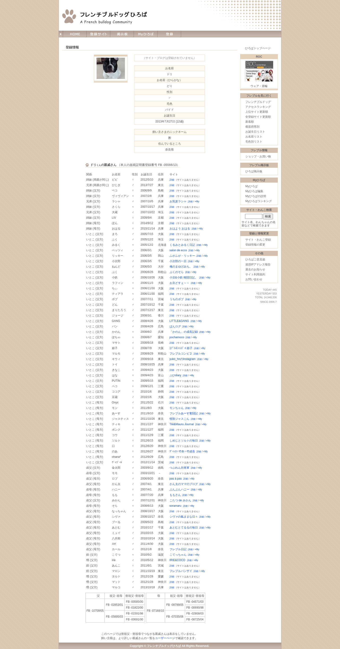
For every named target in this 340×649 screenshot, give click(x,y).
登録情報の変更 (255, 244)
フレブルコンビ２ (181, 353)
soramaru (176, 505)
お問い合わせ (253, 279)
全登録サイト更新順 (258, 116)
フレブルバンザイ (181, 571)
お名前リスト (253, 136)
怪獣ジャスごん (179, 418)
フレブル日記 (178, 549)
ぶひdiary (175, 375)
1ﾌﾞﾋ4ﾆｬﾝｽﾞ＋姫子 (181, 348)
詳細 (172, 179)
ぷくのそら (177, 272)
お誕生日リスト (255, 131)
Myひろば (251, 186)
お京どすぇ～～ (179, 283)
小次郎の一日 (178, 261)
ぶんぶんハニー (179, 489)
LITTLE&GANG (179, 321)
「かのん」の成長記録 (184, 331)
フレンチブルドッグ (258, 102)
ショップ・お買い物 (258, 156)
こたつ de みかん (180, 500)
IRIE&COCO (177, 560)
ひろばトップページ (258, 48)
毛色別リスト (253, 141)
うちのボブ (177, 299)
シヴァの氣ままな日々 (184, 516)
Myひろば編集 (254, 191)
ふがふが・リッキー (182, 255)
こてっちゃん (178, 554)
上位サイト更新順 (256, 111)
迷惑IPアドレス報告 (258, 264)
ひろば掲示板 (253, 171)
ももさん (175, 495)
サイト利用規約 (255, 274)
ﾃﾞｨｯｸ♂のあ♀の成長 (182, 451)
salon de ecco (178, 250)
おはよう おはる (180, 228)
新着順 (249, 121)
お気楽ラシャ (178, 201)
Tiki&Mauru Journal (182, 424)
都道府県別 (252, 126)
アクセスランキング (258, 106)
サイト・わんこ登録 (258, 239)
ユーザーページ (165, 638)
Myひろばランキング (258, 201)
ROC (259, 56)
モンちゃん (177, 408)
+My (197, 201)
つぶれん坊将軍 (179, 467)
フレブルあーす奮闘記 (184, 413)
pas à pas (176, 478)
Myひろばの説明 (255, 196)
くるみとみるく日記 (182, 245)
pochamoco (177, 337)
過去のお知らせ (255, 269)
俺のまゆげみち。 (181, 266)
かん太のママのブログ (184, 484)
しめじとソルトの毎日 (184, 440)
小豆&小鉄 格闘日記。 (184, 277)
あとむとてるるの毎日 (184, 527)
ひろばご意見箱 (255, 259)
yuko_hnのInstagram (183, 359)
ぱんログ (175, 326)
